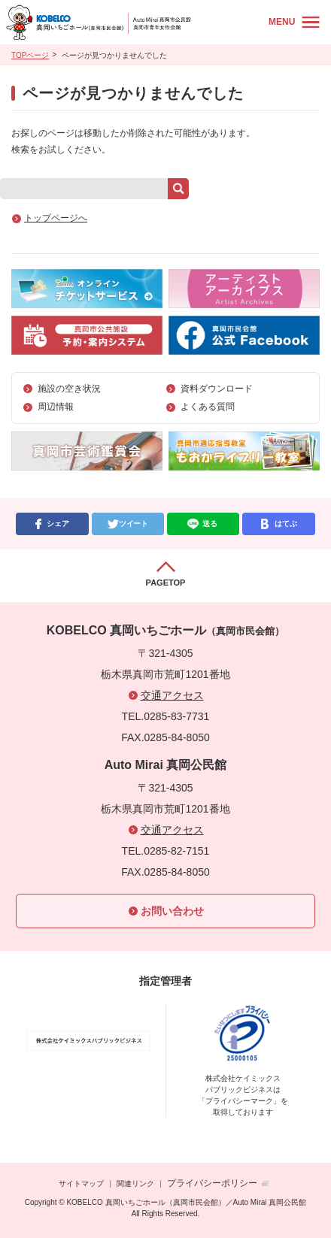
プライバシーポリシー (212, 1183)
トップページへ (55, 218)
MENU (282, 22)
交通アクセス (172, 695)
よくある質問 (208, 406)
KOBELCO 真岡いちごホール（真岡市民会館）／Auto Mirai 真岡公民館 (132, 22)
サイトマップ (81, 1183)
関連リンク (135, 1183)
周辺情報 (56, 406)
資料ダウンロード (217, 388)
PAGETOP (166, 582)
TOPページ (30, 55)
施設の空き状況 (69, 388)
